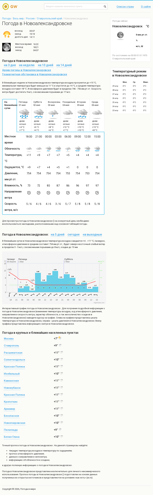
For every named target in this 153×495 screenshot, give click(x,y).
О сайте (146, 6)
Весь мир (18, 18)
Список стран (125, 6)
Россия (30, 18)
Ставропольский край (49, 18)
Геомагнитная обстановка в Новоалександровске (34, 74)
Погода (6, 18)
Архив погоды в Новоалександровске (26, 70)
